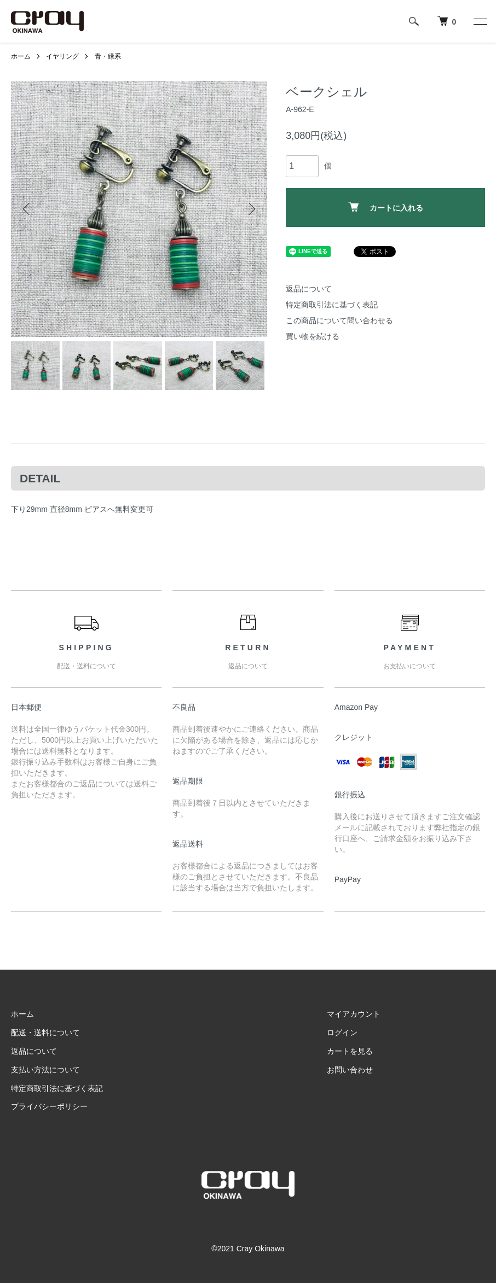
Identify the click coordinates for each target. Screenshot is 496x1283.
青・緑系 (108, 56)
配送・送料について (45, 1032)
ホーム (21, 56)
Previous (27, 209)
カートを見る (350, 1051)
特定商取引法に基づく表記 (332, 304)
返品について (309, 288)
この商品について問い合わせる (339, 320)
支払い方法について (45, 1069)
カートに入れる (385, 207)
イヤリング (62, 56)
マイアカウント (353, 1014)
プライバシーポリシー (49, 1106)
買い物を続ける (312, 336)
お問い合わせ (350, 1069)
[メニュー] (479, 21)
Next (251, 209)
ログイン (342, 1032)
